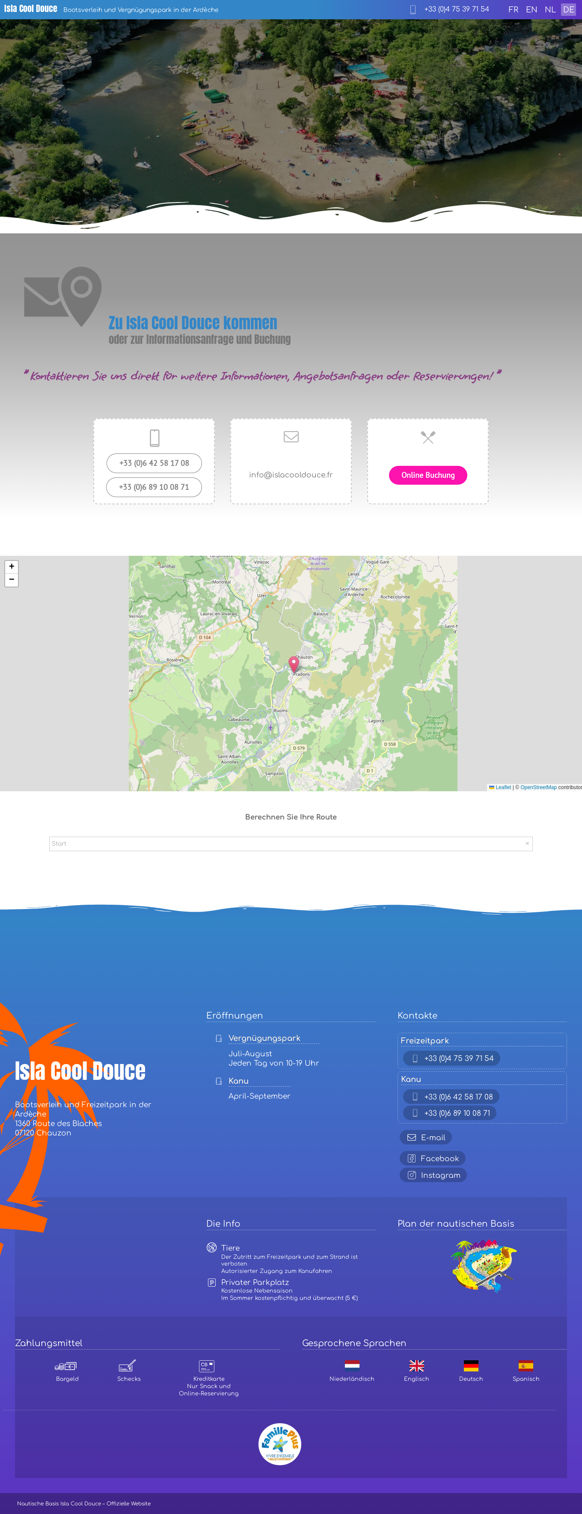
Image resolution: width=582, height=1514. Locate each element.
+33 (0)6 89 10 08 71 (448, 1113)
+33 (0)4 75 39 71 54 (450, 1058)
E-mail (424, 1137)
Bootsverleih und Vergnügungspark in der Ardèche (111, 10)
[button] (293, 665)
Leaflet (500, 787)
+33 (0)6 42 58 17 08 (450, 1096)
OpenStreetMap (538, 787)
